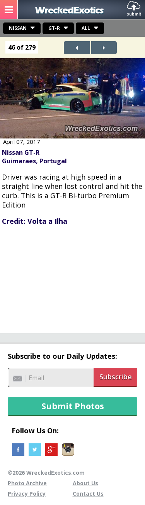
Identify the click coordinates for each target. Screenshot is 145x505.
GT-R (54, 28)
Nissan (18, 28)
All (86, 28)
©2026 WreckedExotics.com (46, 472)
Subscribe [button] (115, 376)
